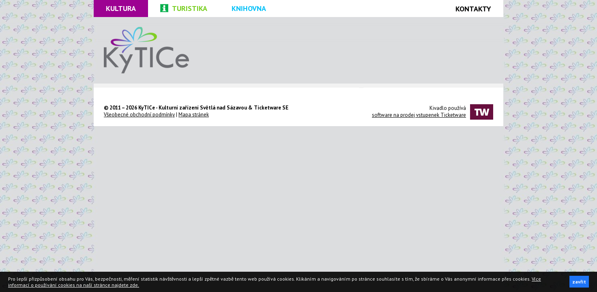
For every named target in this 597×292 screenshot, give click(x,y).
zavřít (579, 282)
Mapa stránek (193, 114)
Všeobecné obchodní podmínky (139, 114)
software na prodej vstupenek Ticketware (419, 115)
